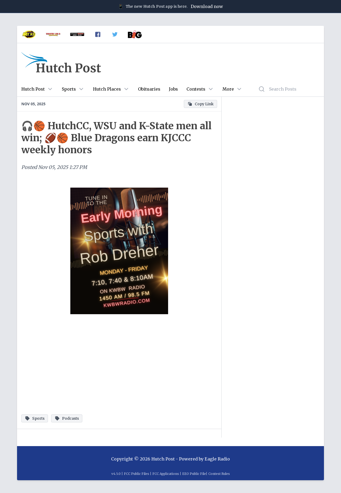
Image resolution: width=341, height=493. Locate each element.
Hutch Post (33, 89)
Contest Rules (219, 474)
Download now (207, 6)
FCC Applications (165, 474)
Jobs (173, 89)
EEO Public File (194, 474)
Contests (195, 89)
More (228, 89)
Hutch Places (107, 89)
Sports (69, 89)
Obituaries (149, 89)
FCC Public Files (136, 474)
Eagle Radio (217, 459)
